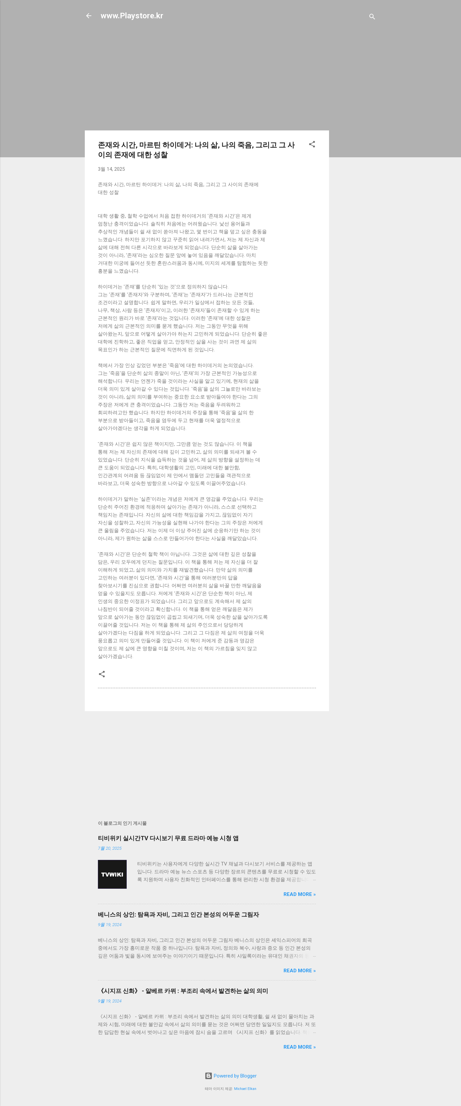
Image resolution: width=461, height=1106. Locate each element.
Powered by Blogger (231, 1076)
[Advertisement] (355, 131)
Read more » (300, 894)
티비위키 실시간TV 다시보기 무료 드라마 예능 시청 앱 (168, 838)
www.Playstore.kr (132, 15)
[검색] (372, 18)
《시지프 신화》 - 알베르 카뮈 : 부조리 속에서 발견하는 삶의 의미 (183, 990)
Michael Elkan (245, 1089)
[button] (312, 145)
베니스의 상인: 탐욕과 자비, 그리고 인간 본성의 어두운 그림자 (178, 914)
